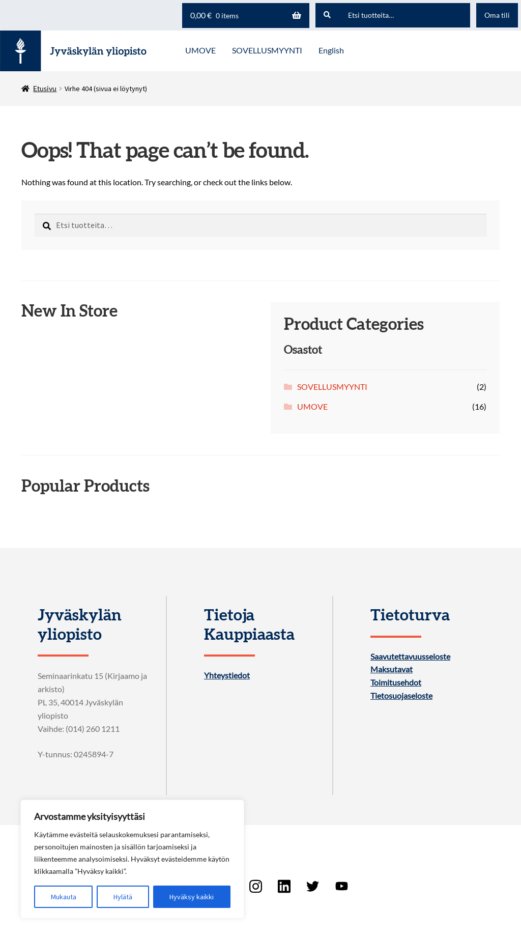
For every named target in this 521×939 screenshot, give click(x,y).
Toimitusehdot (395, 682)
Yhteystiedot (227, 675)
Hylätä (122, 896)
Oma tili (497, 15)
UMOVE (312, 406)
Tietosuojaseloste (401, 695)
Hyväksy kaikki (191, 896)
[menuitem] (331, 51)
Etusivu (44, 88)
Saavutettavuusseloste (410, 656)
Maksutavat (391, 669)
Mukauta (63, 896)
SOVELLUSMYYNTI (332, 386)
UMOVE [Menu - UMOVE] (200, 50)
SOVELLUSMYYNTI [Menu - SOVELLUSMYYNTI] (267, 50)
